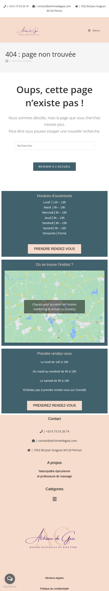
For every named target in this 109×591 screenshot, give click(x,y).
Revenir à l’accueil (54, 166)
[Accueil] (7, 61)
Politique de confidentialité (54, 588)
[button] (54, 499)
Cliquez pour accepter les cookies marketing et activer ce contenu (54, 306)
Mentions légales (54, 578)
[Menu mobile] (94, 30)
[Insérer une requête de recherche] (54, 146)
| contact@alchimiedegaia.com (53, 6)
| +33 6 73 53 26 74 (17, 6)
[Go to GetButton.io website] (9, 586)
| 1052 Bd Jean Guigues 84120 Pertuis (56, 450)
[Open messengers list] (10, 579)
